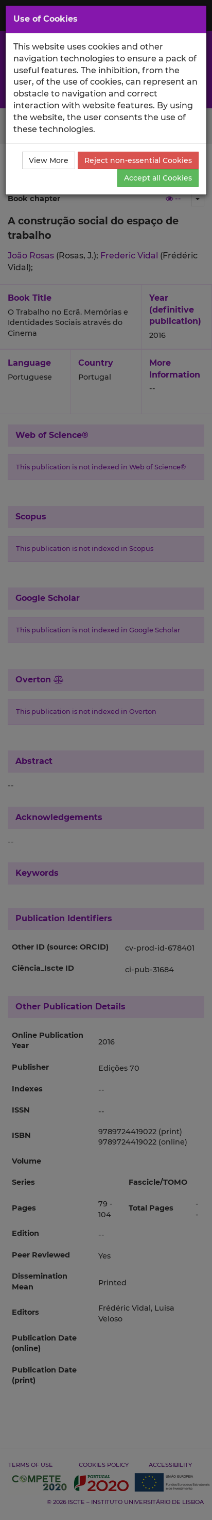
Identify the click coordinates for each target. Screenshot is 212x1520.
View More (48, 160)
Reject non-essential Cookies (138, 160)
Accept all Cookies (158, 178)
